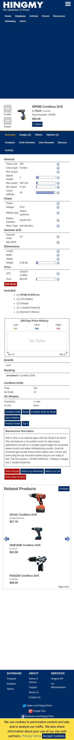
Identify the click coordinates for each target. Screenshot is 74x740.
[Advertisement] (36, 62)
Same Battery (12, 417)
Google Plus (37, 711)
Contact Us (34, 697)
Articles (34, 16)
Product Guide (12, 423)
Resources (59, 16)
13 (34, 392)
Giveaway (10, 21)
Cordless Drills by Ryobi (43, 412)
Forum (45, 16)
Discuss (62, 142)
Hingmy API (57, 678)
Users (22, 21)
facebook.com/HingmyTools (37, 716)
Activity (9, 150)
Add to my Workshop (32, 471)
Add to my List (52, 471)
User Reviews (46, 142)
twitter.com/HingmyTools (37, 705)
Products (11, 678)
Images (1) (25, 134)
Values (10, 688)
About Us (33, 692)
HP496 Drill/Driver (30, 294)
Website (46, 111)
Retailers (11, 683)
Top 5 (25, 423)
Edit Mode (10, 284)
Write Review (12, 471)
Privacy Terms (31, 736)
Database (20, 16)
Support (33, 687)
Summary (10, 134)
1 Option (37, 124)
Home (8, 16)
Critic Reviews (27, 142)
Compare (10, 142)
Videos (38, 134)
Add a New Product (15, 477)
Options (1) (52, 134)
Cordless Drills (27, 375)
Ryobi (26, 412)
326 (35, 388)
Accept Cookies (53, 736)
